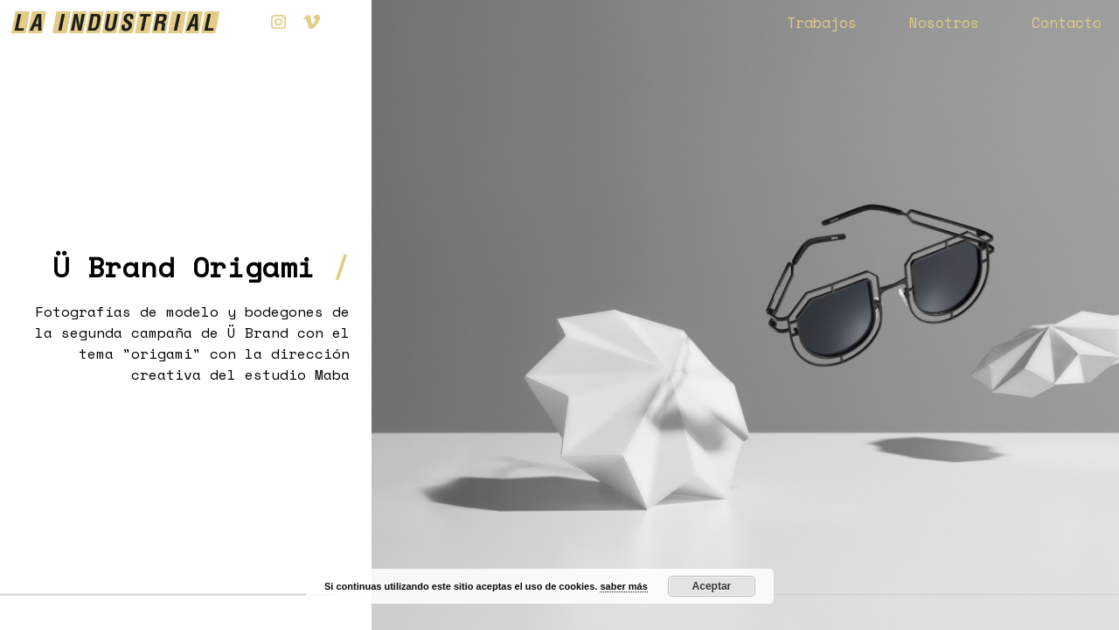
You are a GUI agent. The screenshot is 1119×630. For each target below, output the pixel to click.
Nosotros (944, 22)
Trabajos (822, 22)
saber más (623, 586)
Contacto (1067, 22)
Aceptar (712, 586)
